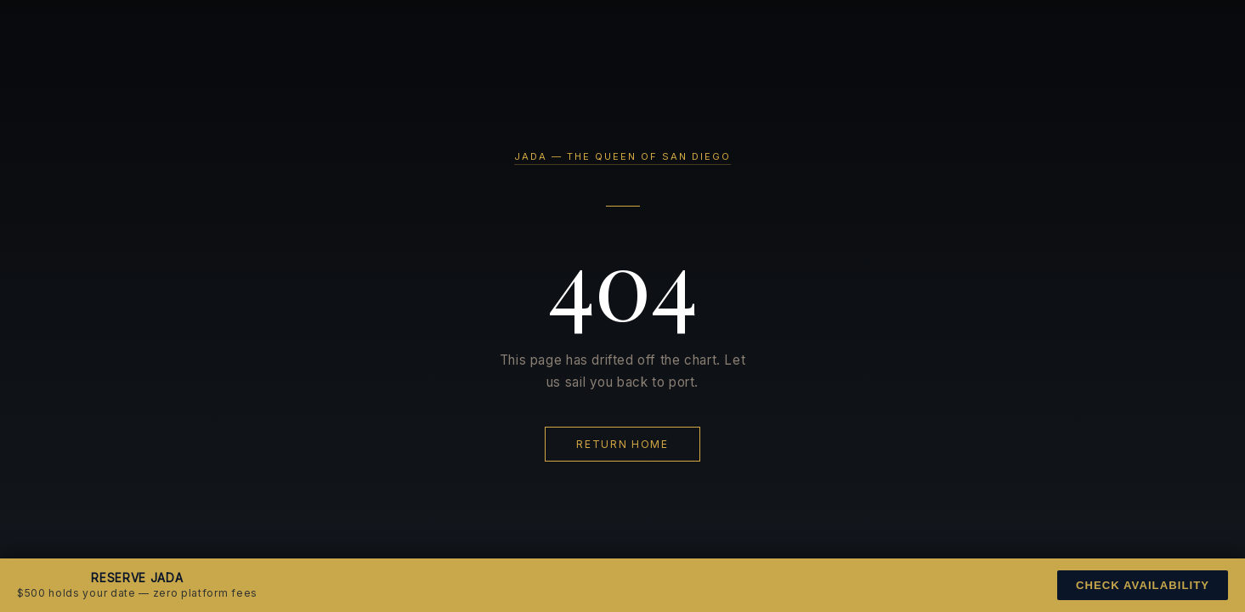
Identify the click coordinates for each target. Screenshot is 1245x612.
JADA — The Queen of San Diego (622, 156)
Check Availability (1142, 585)
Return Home (622, 444)
